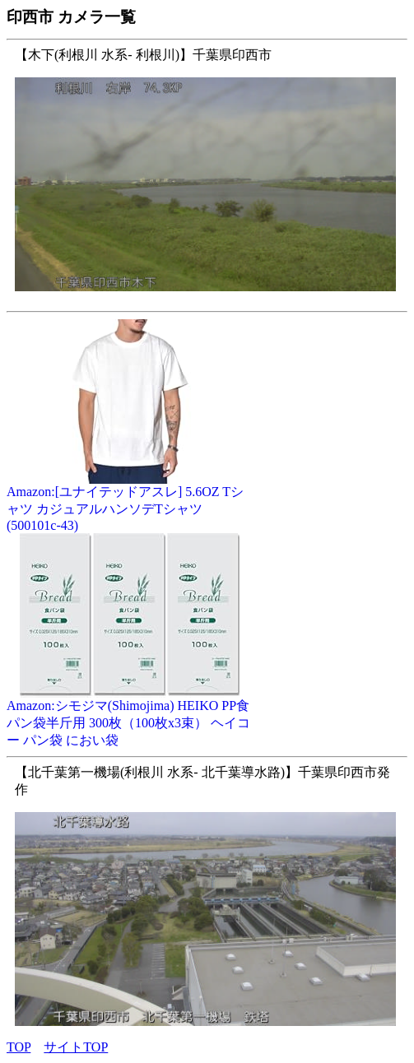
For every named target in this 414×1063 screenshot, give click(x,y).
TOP (18, 1047)
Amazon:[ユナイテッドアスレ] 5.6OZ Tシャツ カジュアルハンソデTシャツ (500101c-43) (130, 502)
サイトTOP (76, 1047)
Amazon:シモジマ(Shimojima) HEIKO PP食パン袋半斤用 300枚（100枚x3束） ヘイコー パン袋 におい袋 (130, 716)
